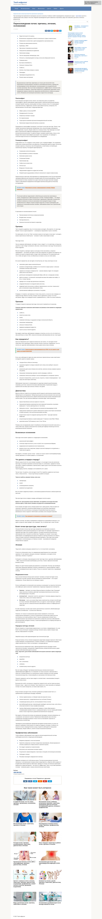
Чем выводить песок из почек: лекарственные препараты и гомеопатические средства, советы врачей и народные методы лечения (77, 34)
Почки (16, 8)
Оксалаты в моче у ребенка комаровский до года (81, 62)
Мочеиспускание (25, 8)
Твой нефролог (20, 2)
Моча (33, 8)
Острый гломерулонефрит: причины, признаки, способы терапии (81, 42)
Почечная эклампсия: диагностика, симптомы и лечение (80, 56)
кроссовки (78, 16)
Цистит (49, 8)
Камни (55, 8)
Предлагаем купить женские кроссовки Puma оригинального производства (28, 13)
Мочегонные (41, 8)
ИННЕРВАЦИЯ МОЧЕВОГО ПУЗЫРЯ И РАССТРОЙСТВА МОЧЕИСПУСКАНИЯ (81, 70)
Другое (61, 8)
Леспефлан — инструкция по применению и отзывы (81, 26)
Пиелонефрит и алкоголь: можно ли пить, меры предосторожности (80, 49)
